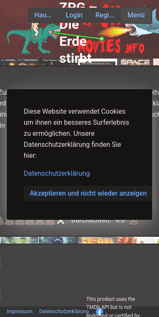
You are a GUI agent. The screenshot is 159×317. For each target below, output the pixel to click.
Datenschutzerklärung (57, 173)
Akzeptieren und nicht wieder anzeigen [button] (88, 193)
